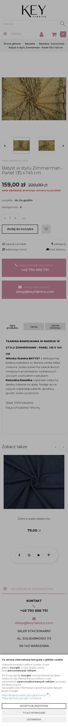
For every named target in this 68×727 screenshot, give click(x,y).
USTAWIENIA (34, 719)
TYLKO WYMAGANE (34, 712)
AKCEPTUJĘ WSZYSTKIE (34, 706)
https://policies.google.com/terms (22, 698)
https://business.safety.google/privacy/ (25, 695)
